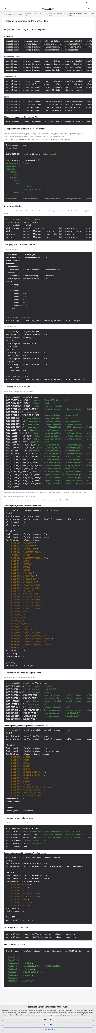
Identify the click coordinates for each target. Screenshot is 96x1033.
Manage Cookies (47, 1029)
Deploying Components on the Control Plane (81, 14)
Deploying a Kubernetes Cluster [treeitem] (56, 14)
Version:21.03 (18, 14)
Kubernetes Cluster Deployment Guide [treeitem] (35, 14)
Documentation (7, 14)
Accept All (48, 1019)
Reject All (48, 1024)
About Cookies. (83, 1015)
